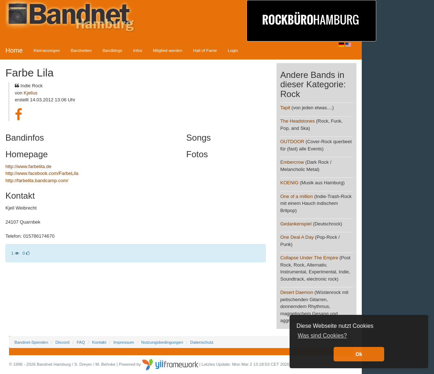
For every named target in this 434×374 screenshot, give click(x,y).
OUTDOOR (292, 141)
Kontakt (99, 342)
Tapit (285, 107)
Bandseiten (81, 50)
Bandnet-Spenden (31, 342)
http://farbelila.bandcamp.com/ (36, 180)
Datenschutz (201, 342)
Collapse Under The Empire (309, 257)
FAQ (81, 342)
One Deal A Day (297, 237)
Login (233, 50)
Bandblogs (112, 50)
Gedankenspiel (296, 223)
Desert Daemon (296, 292)
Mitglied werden (167, 50)
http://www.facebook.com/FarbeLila (41, 173)
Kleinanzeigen (47, 50)
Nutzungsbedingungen (162, 342)
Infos (137, 50)
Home (14, 50)
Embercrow (292, 162)
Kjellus (31, 93)
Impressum (123, 342)
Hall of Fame (205, 50)
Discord (62, 342)
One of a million (296, 196)
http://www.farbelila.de (28, 166)
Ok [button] (358, 354)
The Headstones (297, 121)
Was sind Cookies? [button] (322, 336)
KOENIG (289, 182)
